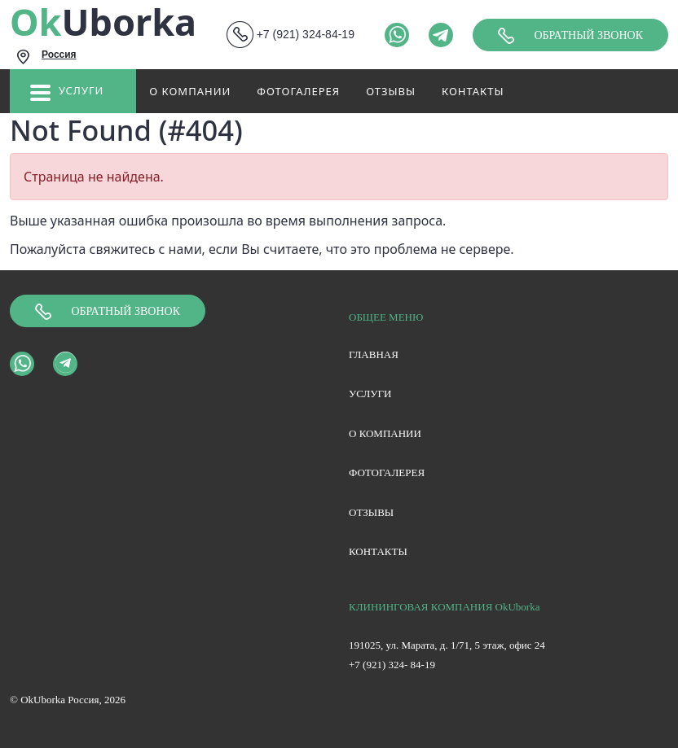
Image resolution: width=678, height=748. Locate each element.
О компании (190, 91)
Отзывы (391, 91)
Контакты (473, 91)
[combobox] (115, 56)
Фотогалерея (298, 91)
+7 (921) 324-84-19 (305, 34)
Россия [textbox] (59, 54)
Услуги (66, 94)
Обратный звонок (570, 35)
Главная (373, 354)
